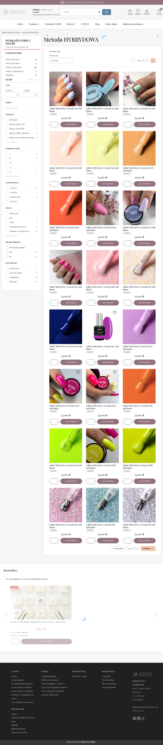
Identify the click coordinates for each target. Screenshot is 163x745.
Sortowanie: (54, 55)
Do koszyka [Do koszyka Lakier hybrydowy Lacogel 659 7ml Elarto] (108, 184)
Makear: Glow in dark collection (21, 137)
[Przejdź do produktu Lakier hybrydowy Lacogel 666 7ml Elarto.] (102, 267)
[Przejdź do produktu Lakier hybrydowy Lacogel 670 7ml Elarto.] (102, 326)
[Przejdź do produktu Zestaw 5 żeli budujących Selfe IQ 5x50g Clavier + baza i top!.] (41, 602)
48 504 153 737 (139, 711)
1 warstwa (13, 201)
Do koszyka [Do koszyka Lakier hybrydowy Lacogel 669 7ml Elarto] (71, 362)
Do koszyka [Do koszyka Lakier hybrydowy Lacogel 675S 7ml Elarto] (144, 421)
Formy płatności (17, 680)
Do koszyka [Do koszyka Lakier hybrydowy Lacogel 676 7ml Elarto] (71, 481)
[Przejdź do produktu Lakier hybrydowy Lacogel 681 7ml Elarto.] (139, 505)
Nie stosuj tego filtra (17, 247)
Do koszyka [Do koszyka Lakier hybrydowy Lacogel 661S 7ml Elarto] (71, 243)
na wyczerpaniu (15, 273)
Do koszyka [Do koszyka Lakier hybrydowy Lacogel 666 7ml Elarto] (108, 303)
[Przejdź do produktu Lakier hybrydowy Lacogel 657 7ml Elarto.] (139, 89)
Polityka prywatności (50, 680)
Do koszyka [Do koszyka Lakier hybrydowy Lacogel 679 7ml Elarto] (71, 540)
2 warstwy (13, 188)
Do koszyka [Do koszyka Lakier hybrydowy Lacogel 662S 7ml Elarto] (108, 243)
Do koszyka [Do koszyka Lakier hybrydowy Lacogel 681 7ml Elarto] (144, 540)
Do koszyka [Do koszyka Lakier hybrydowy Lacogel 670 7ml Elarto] (108, 362)
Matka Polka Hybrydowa (11, 32)
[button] (106, 12)
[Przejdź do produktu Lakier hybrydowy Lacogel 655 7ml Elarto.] (102, 89)
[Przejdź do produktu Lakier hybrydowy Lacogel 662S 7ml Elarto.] (102, 208)
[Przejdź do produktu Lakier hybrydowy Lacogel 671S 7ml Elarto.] (139, 326)
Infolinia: (43, 9)
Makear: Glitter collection (19, 133)
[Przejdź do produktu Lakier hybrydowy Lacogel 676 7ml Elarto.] (65, 445)
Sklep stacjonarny (18, 729)
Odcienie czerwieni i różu (19, 231)
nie (10, 256)
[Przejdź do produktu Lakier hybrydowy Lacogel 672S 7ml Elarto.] (65, 386)
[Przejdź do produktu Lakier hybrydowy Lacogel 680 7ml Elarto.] (102, 505)
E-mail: (46, 13)
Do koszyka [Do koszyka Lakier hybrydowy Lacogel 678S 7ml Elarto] (144, 481)
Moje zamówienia (109, 684)
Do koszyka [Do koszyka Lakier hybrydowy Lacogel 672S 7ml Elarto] (71, 421)
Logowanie (106, 676)
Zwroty (14, 676)
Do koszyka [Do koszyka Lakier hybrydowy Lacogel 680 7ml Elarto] (108, 540)
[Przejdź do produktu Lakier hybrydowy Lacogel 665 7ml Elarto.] (65, 267)
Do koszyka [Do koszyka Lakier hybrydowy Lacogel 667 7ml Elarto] (144, 303)
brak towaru (14, 268)
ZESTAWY (21, 75)
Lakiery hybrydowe (21, 67)
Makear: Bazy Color (17, 124)
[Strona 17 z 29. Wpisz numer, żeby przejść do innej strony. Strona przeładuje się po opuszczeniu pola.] (144, 60)
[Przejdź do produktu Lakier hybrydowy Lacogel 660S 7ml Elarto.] (139, 148)
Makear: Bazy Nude (17, 129)
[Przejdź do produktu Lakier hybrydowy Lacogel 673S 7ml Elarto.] (102, 386)
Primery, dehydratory (21, 71)
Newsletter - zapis (79, 676)
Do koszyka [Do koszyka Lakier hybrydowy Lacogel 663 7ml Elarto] (144, 243)
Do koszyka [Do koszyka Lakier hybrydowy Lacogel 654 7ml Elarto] (71, 124)
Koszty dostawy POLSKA (21, 687)
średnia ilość (14, 277)
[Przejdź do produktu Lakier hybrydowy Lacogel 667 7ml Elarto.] (139, 267)
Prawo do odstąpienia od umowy (55, 687)
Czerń (11, 222)
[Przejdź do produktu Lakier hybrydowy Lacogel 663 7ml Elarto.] (139, 208)
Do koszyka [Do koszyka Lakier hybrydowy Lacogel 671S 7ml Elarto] (144, 362)
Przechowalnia (108, 680)
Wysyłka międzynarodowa (22, 684)
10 (10, 163)
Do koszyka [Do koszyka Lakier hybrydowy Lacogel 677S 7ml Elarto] (108, 481)
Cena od (9, 90)
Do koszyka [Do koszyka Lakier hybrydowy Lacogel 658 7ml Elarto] (71, 184)
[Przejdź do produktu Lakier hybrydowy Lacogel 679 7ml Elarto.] (65, 505)
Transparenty (14, 197)
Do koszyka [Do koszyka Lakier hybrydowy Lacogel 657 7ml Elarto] (144, 124)
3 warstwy (13, 192)
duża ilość (13, 282)
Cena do (27, 90)
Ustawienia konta (109, 687)
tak (10, 252)
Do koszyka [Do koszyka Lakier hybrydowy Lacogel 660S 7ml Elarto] (144, 184)
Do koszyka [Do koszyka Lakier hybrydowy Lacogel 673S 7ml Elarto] (108, 421)
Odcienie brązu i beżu (17, 227)
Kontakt (14, 725)
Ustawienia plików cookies (52, 684)
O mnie (14, 714)
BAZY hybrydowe (21, 59)
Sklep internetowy (80, 742)
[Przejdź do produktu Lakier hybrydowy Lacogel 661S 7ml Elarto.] (65, 208)
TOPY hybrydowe (21, 63)
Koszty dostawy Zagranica (22, 691)
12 (10, 167)
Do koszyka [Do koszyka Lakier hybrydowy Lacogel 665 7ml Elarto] (71, 303)
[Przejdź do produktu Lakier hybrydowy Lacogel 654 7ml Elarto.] (65, 89)
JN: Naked (13, 120)
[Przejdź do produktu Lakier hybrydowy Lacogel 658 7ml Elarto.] (65, 148)
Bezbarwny (13, 213)
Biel (10, 218)
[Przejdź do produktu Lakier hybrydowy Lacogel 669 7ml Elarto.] (65, 326)
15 (10, 172)
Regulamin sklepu (49, 676)
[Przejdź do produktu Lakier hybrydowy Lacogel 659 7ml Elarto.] (102, 148)
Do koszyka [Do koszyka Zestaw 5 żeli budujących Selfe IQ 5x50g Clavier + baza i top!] (46, 641)
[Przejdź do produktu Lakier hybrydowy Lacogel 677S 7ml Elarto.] (102, 445)
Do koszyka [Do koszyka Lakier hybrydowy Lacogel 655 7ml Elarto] (108, 124)
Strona (139, 60)
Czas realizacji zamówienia (22, 702)
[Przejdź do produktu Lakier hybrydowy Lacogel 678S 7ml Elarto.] (139, 445)
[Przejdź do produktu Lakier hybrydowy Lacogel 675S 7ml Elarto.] (139, 386)
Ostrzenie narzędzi (19, 732)
